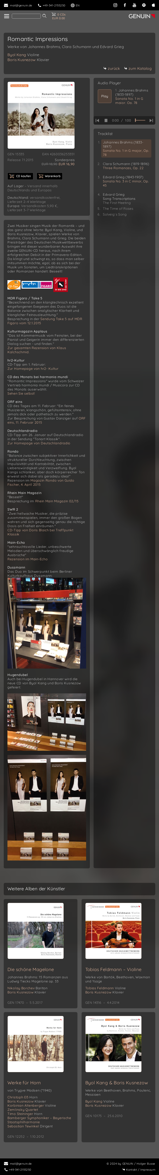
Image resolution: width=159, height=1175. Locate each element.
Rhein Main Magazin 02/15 (57, 501)
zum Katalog (138, 68)
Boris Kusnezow (28, 59)
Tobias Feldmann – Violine (113, 969)
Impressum (138, 1169)
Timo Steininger (24, 1114)
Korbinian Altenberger (31, 1105)
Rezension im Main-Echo (27, 559)
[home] (6, 16)
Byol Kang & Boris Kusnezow (116, 1083)
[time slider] (140, 120)
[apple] (153, 4)
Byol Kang (23, 54)
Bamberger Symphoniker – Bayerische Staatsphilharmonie (39, 1120)
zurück (111, 68)
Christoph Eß (22, 1097)
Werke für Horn (24, 1083)
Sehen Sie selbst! (21, 393)
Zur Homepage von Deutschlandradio (38, 443)
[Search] (26, 16)
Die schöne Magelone (30, 969)
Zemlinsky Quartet (22, 1110)
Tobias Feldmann (105, 988)
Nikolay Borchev (27, 988)
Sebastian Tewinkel (30, 1126)
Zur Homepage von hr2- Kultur (33, 368)
